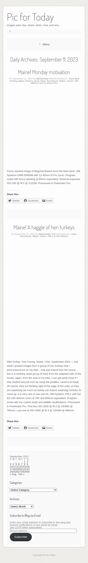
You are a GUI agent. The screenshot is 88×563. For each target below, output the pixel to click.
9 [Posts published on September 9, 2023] (27, 464)
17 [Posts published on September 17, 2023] (11, 469)
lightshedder (42, 78)
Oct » (21, 474)
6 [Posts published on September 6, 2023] (19, 464)
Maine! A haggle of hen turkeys (44, 227)
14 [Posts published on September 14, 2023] (22, 466)
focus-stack (40, 81)
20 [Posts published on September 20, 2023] (19, 469)
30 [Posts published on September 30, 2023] (28, 471)
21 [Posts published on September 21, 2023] (22, 469)
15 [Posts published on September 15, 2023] (25, 466)
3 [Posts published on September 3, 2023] (10, 464)
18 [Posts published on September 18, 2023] (14, 469)
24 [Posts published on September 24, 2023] (11, 471)
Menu (46, 44)
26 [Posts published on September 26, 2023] (16, 471)
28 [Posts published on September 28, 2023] (22, 471)
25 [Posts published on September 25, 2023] (14, 471)
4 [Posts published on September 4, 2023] (13, 464)
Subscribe (20, 536)
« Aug (13, 474)
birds (73, 234)
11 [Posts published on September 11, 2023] (14, 466)
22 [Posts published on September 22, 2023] (25, 469)
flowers (29, 81)
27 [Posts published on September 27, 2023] (19, 471)
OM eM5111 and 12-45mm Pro (54, 82)
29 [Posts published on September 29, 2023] (25, 471)
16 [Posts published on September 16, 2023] (28, 466)
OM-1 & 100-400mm (58, 236)
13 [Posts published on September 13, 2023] (19, 466)
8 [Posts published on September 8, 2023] (24, 464)
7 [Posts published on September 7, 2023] (21, 464)
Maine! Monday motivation (44, 71)
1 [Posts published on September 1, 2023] (24, 461)
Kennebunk (52, 81)
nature (70, 81)
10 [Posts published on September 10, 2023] (11, 466)
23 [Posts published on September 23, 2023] (28, 469)
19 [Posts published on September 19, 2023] (16, 469)
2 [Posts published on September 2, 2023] (27, 461)
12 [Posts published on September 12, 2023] (16, 466)
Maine (62, 81)
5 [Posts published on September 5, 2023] (16, 464)
